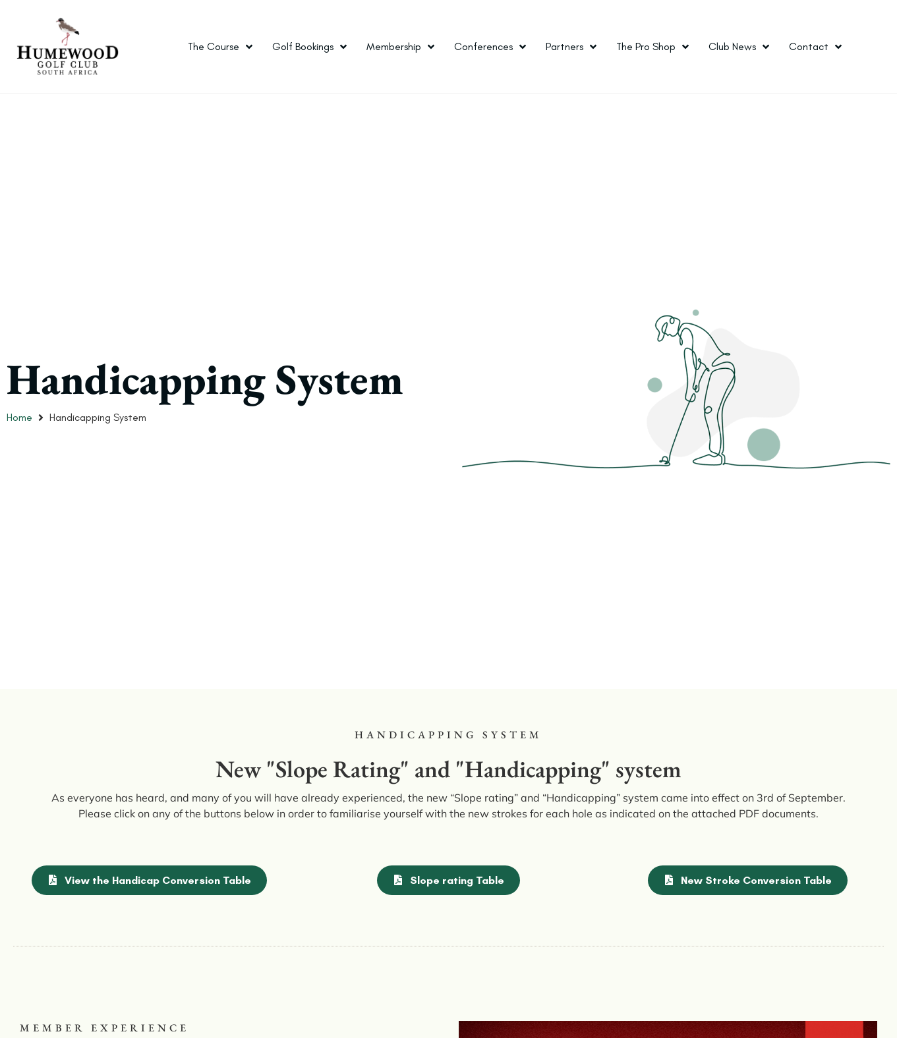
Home (19, 418)
